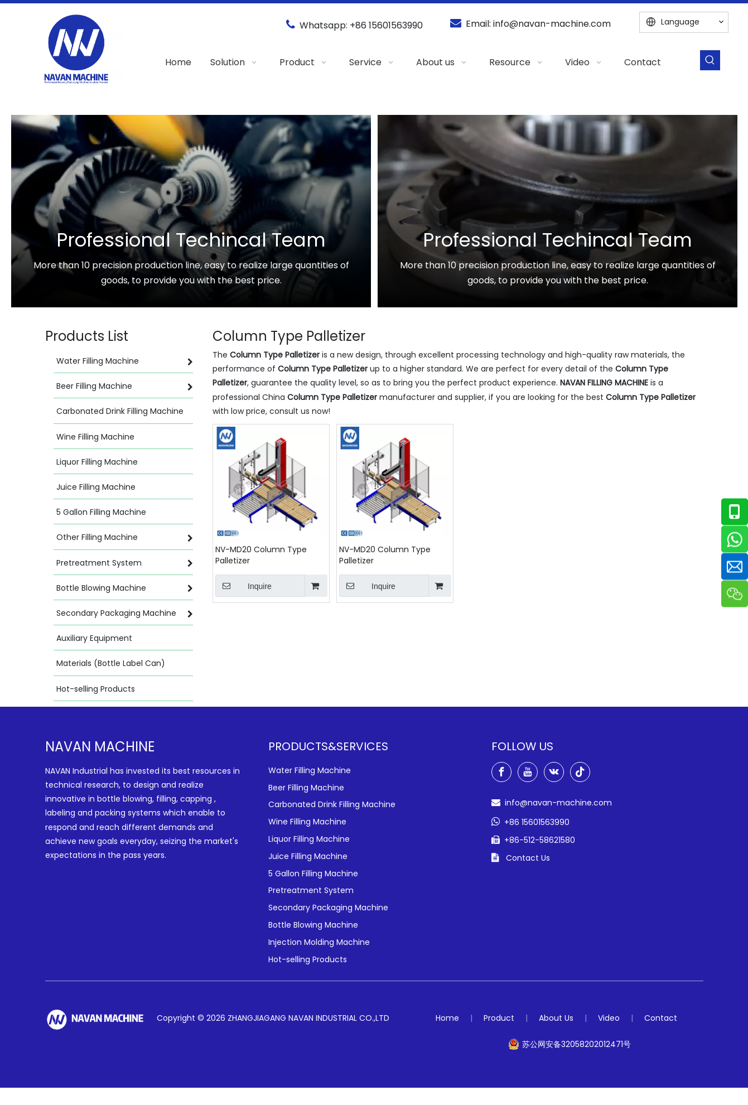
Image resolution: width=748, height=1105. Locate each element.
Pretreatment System (311, 890)
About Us (556, 1018)
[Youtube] (528, 772)
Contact (660, 1018)
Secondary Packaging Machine (328, 907)
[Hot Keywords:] (710, 60)
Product (499, 1018)
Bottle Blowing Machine (313, 924)
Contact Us (528, 857)
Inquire (243, 586)
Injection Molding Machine (319, 942)
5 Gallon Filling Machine (313, 873)
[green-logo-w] (95, 1019)
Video (609, 1018)
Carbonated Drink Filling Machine (331, 804)
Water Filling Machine (309, 770)
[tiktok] (580, 772)
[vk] (554, 772)
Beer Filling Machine (306, 787)
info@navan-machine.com (552, 23)
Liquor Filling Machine (309, 839)
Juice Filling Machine (308, 856)
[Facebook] (501, 772)
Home (447, 1018)
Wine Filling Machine (307, 821)
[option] (191, 211)
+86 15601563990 (386, 25)
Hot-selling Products (307, 959)
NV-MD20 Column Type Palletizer (261, 555)
